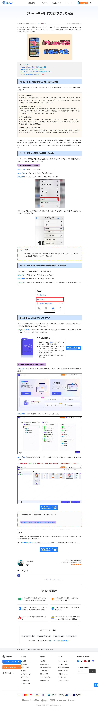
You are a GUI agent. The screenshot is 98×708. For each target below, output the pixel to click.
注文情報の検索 (63, 664)
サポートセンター (63, 661)
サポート (70, 3)
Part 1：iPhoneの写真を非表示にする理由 (33, 67)
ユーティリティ (43, 3)
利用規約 (23, 671)
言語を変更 (7, 673)
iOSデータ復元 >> (41, 23)
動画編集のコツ (44, 680)
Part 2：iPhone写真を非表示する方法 (32, 69)
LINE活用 (42, 661)
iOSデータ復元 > (27, 650)
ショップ (84, 3)
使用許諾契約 (25, 680)
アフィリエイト (25, 684)
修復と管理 (31, 3)
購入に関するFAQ (63, 667)
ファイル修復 (71, 636)
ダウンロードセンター (10, 662)
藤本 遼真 (30, 561)
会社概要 (23, 661)
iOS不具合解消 (44, 671)
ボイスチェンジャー (46, 677)
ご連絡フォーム (63, 674)
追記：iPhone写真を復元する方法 (32, 74)
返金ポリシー (25, 677)
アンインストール (63, 680)
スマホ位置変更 (44, 664)
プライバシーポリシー (27, 674)
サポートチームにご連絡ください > (59, 641)
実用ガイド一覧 (63, 671)
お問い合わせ (25, 667)
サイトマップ (62, 677)
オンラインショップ (10, 667)
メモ (56, 342)
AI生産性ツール (56, 3)
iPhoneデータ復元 (45, 667)
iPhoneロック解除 (28, 636)
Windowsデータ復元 (44, 636)
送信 (92, 671)
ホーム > (21, 650)
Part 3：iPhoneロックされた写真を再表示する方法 (36, 72)
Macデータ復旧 (58, 636)
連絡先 (51, 342)
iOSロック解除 (44, 674)
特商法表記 (24, 664)
